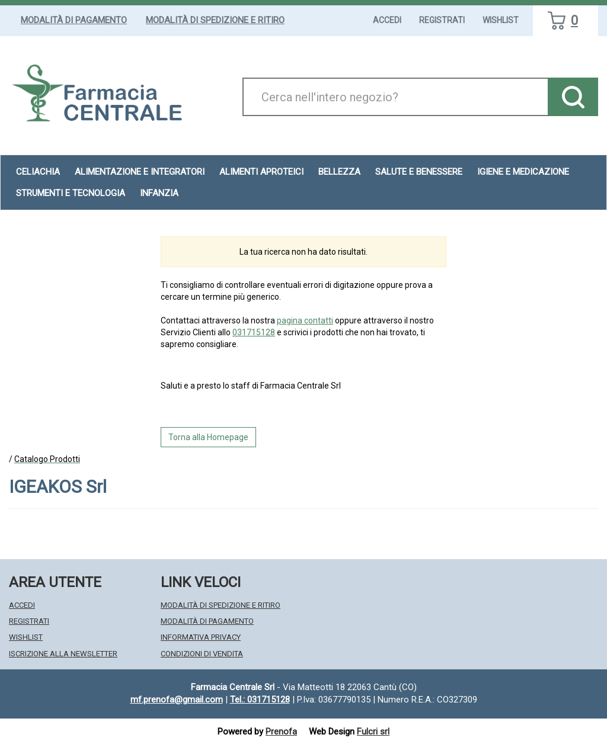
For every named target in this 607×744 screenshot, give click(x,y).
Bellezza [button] (339, 171)
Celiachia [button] (38, 171)
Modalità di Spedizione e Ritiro (215, 20)
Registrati (442, 20)
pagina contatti (305, 320)
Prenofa (281, 731)
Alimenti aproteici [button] (261, 171)
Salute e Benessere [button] (418, 171)
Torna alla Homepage (208, 437)
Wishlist (501, 20)
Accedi (387, 20)
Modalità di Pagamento (74, 20)
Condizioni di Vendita (202, 653)
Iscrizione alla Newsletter (63, 653)
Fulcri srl (373, 731)
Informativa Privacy (201, 637)
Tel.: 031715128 (260, 699)
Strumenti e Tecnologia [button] (70, 193)
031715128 (253, 332)
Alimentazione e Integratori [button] (140, 171)
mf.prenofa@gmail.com (176, 699)
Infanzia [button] (159, 193)
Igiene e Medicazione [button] (523, 171)
